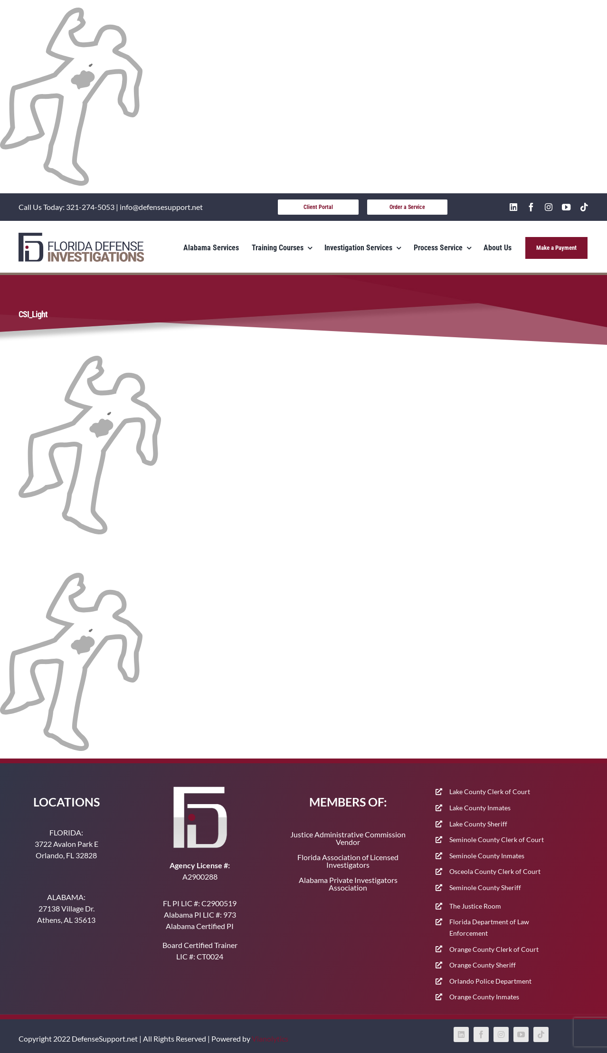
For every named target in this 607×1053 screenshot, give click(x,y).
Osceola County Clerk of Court (495, 871)
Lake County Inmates (480, 808)
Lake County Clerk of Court (489, 791)
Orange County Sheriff (482, 965)
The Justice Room (475, 906)
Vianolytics (270, 1038)
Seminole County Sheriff (485, 887)
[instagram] (548, 207)
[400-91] (81, 236)
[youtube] (566, 207)
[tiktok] (584, 207)
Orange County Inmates (484, 997)
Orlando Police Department (490, 981)
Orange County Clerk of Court (494, 949)
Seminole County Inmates (486, 856)
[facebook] (531, 207)
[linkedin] (513, 207)
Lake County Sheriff (478, 824)
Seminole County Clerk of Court (496, 839)
